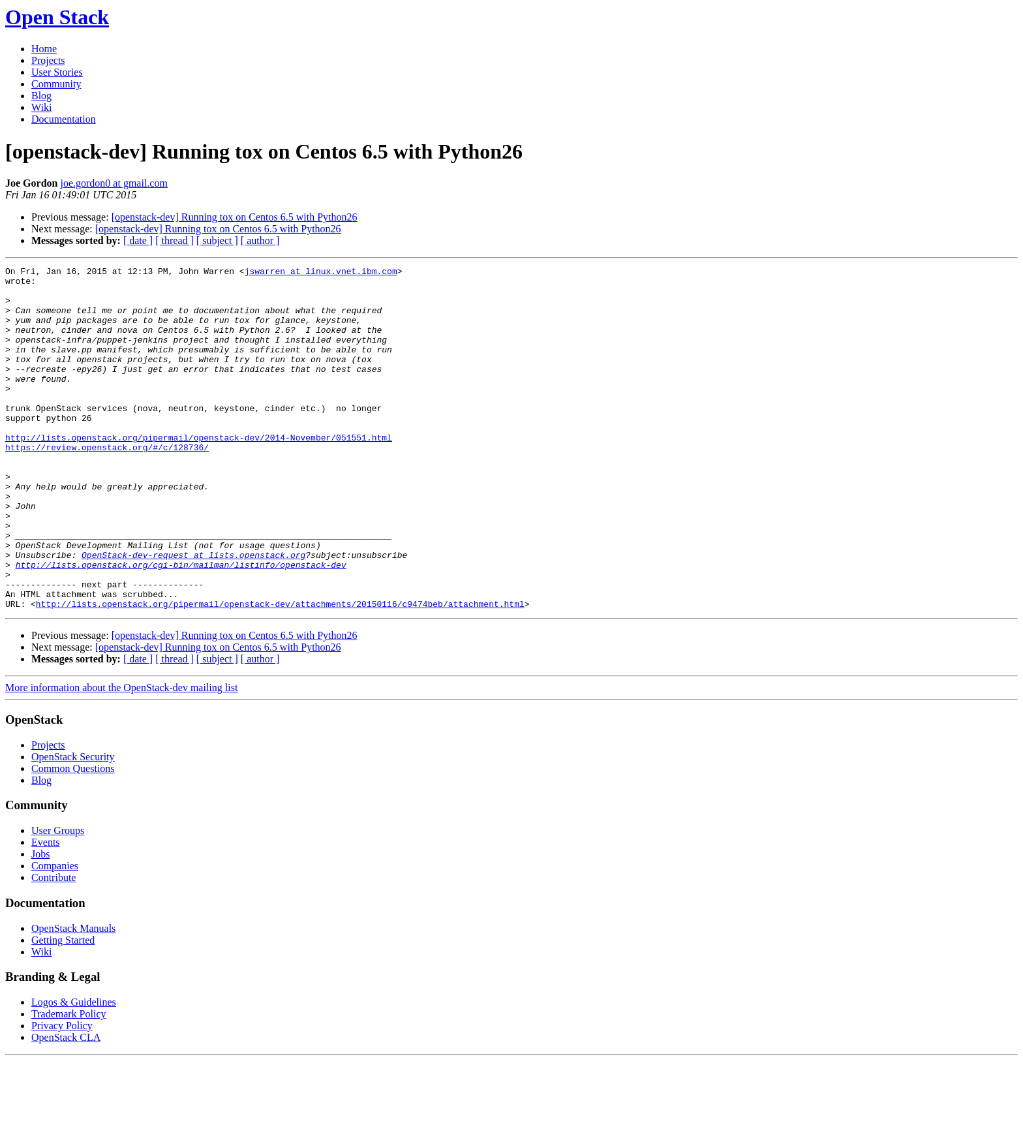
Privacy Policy (62, 1094)
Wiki (41, 107)
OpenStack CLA (65, 1105)
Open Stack (57, 17)
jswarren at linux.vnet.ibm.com (321, 273)
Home (44, 48)
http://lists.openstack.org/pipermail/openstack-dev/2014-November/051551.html (198, 472)
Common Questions (73, 837)
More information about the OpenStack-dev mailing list (121, 756)
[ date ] (138, 240)
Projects (48, 60)
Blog (41, 95)
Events (45, 910)
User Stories (57, 72)
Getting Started (63, 1008)
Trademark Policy (68, 1082)
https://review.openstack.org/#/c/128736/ (107, 484)
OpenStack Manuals (73, 996)
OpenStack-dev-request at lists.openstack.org (193, 613)
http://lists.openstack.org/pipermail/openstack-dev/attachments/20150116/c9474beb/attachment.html (280, 672)
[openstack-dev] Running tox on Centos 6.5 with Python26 (235, 217)
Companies (54, 934)
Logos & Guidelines (73, 1070)
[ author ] (260, 240)
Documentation (63, 119)
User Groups (57, 899)
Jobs (40, 922)
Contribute (53, 945)
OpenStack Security (73, 825)
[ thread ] (174, 240)
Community (56, 83)
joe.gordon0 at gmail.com (113, 183)
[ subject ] (217, 240)
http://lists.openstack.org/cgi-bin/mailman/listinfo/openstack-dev (181, 625)
